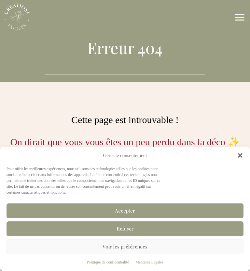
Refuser (125, 228)
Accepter (125, 210)
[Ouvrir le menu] (240, 17)
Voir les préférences (125, 246)
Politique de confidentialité (108, 262)
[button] (240, 155)
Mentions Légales (149, 262)
